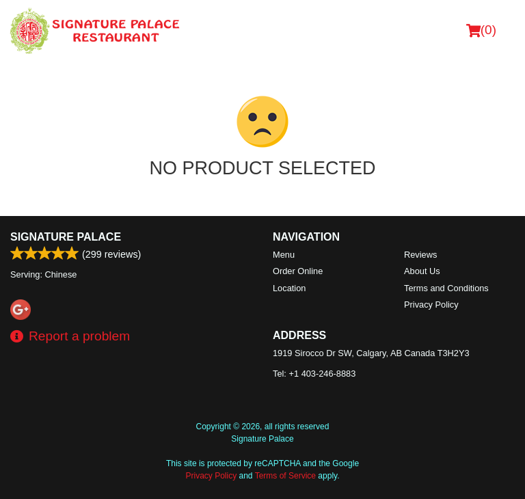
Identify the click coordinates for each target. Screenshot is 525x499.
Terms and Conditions (446, 288)
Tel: (314, 373)
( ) (481, 30)
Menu (284, 255)
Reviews (420, 255)
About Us (422, 271)
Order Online (298, 271)
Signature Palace (65, 237)
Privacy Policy (431, 304)
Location (289, 288)
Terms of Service (285, 476)
